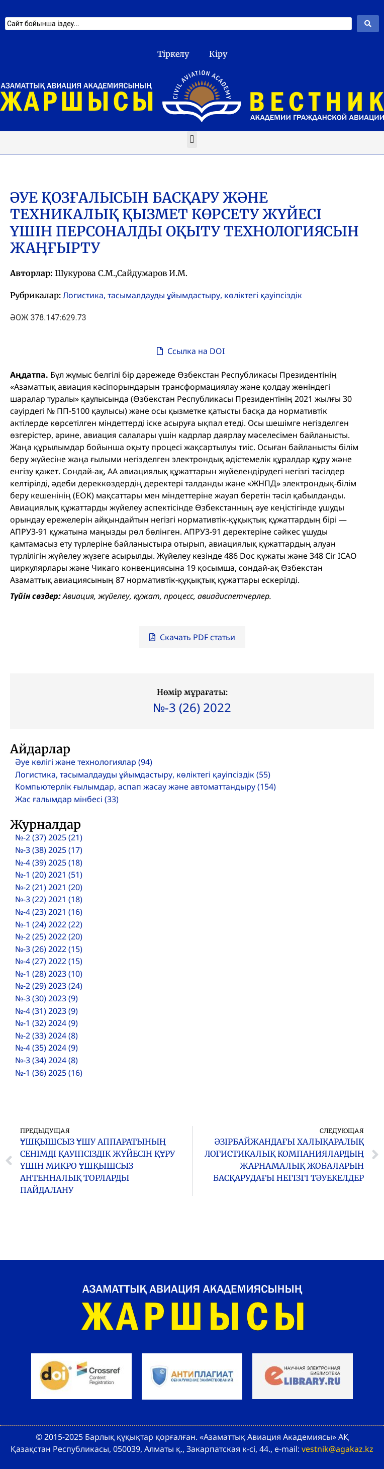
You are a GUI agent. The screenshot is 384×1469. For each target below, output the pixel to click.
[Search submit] (368, 23)
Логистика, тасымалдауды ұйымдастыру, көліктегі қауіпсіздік (182, 295)
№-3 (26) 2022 (192, 707)
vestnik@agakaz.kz (337, 1448)
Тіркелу (173, 54)
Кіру (218, 54)
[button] (192, 139)
